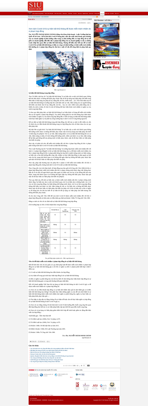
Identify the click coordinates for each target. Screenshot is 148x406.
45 (81, 365)
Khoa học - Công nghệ (94, 13)
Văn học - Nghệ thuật (83, 13)
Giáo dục (65, 13)
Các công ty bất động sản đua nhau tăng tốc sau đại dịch (45, 358)
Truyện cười (32, 395)
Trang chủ (84, 19)
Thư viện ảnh (46, 395)
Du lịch (75, 13)
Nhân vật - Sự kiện (109, 13)
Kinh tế (102, 13)
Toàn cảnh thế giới (49, 13)
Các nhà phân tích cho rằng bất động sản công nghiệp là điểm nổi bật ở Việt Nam (52, 348)
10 (77, 365)
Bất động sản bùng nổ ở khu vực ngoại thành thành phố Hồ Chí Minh (48, 350)
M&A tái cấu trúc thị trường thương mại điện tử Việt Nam (45, 352)
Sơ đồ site (110, 398)
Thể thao (70, 13)
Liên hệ (116, 398)
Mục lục (117, 13)
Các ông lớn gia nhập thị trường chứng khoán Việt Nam (45, 361)
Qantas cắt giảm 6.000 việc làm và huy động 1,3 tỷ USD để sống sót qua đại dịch (52, 356)
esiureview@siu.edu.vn (57, 400)
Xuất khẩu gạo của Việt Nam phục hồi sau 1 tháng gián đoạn (46, 359)
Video (51, 395)
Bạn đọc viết (39, 395)
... (79, 365)
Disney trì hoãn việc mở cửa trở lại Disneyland (42, 354)
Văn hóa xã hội (57, 13)
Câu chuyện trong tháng (37, 13)
